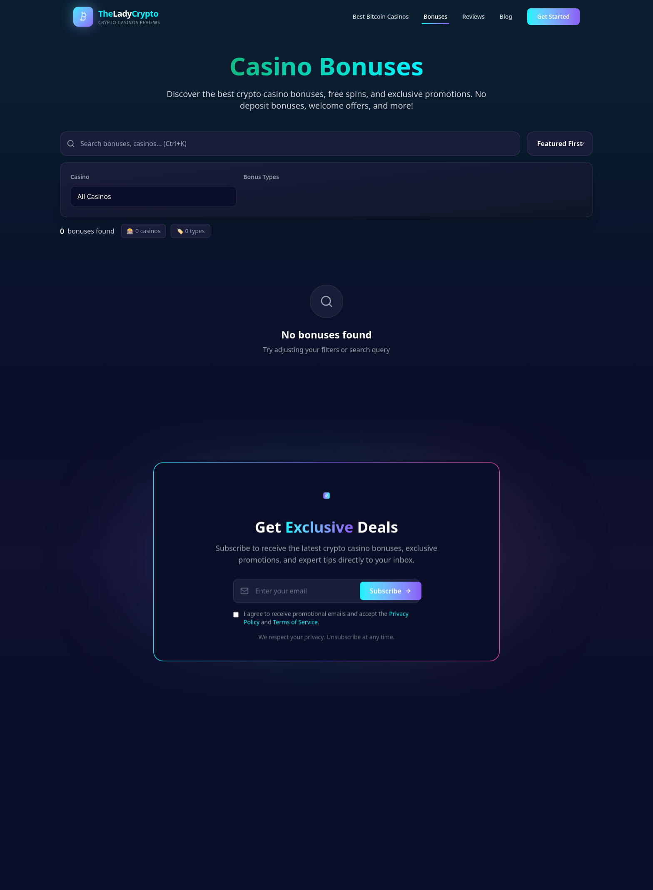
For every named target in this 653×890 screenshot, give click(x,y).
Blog (506, 16)
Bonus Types (261, 177)
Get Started (553, 16)
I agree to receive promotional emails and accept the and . (326, 621)
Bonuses (435, 18)
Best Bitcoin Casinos (381, 16)
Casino (80, 177)
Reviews (473, 16)
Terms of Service (295, 625)
